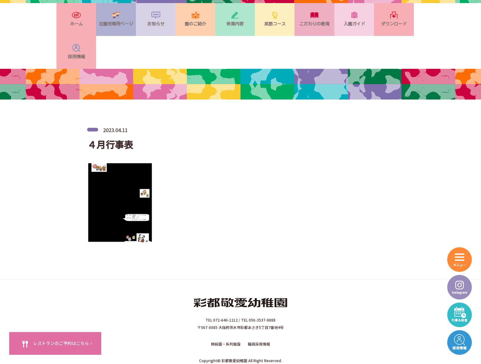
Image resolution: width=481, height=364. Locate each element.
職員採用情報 (259, 316)
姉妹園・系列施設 (225, 316)
